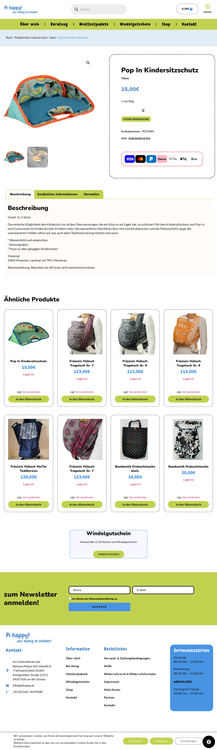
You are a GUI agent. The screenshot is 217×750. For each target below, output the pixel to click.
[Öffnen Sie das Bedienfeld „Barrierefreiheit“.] (209, 742)
